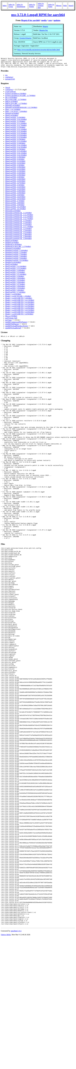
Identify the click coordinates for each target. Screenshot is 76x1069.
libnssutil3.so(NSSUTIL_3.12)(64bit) (18, 215)
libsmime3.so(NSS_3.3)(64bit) (16, 256)
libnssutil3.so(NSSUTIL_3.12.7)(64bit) (19, 221)
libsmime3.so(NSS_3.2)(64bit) (16, 254)
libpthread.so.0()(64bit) (13, 246)
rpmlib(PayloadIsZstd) (13, 330)
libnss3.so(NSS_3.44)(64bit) (15, 181)
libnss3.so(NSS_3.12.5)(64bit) (16, 135)
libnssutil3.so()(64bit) (12, 213)
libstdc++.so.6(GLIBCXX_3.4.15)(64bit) (19, 306)
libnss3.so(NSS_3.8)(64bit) (14, 205)
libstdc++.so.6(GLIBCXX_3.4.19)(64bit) (19, 308)
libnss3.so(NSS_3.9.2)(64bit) (15, 209)
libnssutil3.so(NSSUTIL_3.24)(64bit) (18, 233)
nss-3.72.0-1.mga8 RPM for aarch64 (38, 15)
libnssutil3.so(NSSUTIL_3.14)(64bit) (18, 225)
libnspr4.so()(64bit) (12, 115)
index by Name (51, 6)
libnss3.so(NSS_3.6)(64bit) (14, 197)
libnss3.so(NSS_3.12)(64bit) (15, 129)
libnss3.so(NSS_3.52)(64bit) (15, 189)
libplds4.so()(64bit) (12, 244)
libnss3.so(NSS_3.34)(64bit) (15, 175)
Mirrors (58, 6)
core (50, 20)
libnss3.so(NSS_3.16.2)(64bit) (16, 157)
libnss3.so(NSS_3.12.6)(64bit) (16, 137)
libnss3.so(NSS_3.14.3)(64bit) (16, 149)
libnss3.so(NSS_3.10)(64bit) (15, 119)
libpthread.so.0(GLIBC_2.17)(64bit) (18, 248)
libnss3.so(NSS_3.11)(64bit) (15, 123)
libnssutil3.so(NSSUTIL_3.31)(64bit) (18, 235)
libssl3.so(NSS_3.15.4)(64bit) (15, 276)
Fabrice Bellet (6, 1052)
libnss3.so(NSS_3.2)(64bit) (14, 161)
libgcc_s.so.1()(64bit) (12, 111)
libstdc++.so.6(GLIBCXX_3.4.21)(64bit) (19, 312)
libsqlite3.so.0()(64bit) (13, 264)
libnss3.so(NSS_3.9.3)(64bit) (15, 211)
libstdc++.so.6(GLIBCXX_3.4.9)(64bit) (19, 316)
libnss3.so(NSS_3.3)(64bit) (14, 167)
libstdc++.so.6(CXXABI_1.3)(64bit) (18, 298)
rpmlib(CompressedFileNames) (16, 324)
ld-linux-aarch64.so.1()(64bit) (15, 95)
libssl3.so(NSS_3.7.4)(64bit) (15, 294)
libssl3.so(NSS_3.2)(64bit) (14, 278)
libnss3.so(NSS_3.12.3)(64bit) (16, 133)
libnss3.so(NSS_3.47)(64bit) (15, 185)
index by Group (11, 6)
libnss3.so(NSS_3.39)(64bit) (15, 177)
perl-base (8, 322)
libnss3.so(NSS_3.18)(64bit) (15, 159)
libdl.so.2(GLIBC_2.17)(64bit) (16, 105)
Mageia (45, 26)
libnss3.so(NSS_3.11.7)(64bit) (16, 127)
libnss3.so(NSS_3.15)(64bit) (15, 151)
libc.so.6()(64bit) (11, 99)
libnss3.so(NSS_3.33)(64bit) (15, 173)
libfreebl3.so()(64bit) (12, 107)
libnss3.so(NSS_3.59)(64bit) (15, 195)
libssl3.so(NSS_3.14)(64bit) (15, 272)
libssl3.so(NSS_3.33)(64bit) (15, 290)
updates (57, 20)
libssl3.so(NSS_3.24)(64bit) (15, 284)
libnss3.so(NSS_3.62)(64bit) (15, 199)
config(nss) (9, 79)
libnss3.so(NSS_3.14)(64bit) (15, 145)
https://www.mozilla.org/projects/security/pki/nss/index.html (38, 50)
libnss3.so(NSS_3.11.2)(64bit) (16, 125)
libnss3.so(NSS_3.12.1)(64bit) (16, 131)
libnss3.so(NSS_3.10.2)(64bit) (16, 121)
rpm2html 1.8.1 (16, 1048)
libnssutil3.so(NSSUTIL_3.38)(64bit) (18, 237)
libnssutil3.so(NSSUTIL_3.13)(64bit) (18, 223)
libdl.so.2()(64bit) (11, 103)
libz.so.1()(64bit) (11, 318)
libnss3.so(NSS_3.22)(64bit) (15, 165)
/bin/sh (7, 89)
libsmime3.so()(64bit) (13, 250)
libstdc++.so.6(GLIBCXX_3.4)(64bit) (18, 300)
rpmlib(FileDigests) (12, 326)
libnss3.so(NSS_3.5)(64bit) (14, 187)
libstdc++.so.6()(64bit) (13, 296)
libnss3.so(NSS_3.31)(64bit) (15, 171)
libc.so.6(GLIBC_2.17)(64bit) (15, 101)
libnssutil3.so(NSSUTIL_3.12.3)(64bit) (19, 217)
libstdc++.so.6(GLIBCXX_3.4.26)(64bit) (19, 314)
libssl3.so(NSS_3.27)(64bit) (15, 286)
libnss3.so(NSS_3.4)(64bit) (14, 179)
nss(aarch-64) (10, 81)
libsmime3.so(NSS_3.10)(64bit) (16, 252)
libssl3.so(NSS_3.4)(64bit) (14, 292)
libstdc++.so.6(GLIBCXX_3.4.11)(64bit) (19, 302)
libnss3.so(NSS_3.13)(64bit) (15, 141)
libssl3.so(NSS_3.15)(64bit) (15, 274)
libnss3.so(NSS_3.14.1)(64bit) (16, 147)
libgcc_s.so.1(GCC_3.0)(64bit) (16, 113)
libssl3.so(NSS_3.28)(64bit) (15, 288)
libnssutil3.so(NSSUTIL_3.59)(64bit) (18, 240)
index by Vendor (32, 6)
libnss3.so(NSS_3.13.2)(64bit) (16, 143)
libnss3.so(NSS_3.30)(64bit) (15, 169)
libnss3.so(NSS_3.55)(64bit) (15, 191)
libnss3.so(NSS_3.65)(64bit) (15, 201)
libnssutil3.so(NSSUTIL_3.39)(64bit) (18, 238)
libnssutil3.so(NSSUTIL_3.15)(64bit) (18, 227)
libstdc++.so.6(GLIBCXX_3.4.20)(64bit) (19, 310)
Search (71, 6)
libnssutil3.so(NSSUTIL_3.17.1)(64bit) (19, 229)
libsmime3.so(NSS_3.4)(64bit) (16, 258)
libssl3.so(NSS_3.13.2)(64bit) (15, 270)
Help (65, 6)
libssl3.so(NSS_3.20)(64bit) (15, 280)
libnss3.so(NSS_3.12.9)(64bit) (16, 139)
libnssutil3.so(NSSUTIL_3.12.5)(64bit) (19, 219)
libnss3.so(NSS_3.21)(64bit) (15, 163)
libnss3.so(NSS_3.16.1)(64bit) (16, 155)
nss (6, 77)
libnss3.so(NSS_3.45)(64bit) (15, 183)
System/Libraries (25, 38)
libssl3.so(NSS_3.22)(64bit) (15, 282)
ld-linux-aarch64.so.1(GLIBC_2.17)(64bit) (20, 97)
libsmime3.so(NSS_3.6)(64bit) (16, 260)
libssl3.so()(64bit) (11, 266)
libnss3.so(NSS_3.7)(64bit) (14, 203)
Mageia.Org (43, 30)
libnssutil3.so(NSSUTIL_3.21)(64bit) (18, 231)
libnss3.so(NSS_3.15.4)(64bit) (16, 153)
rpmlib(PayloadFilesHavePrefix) (16, 328)
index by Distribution (21, 6)
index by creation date (41, 5)
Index (5, 6)
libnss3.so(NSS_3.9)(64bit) (14, 207)
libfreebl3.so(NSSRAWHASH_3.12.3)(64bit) (21, 109)
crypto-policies (10, 93)
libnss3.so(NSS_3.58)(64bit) (15, 193)
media (44, 20)
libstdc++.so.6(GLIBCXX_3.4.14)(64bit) (19, 304)
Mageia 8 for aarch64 (30, 20)
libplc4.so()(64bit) (11, 242)
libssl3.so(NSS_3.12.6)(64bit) (15, 268)
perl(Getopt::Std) (11, 320)
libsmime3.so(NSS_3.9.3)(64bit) (16, 262)
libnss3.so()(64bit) (11, 117)
